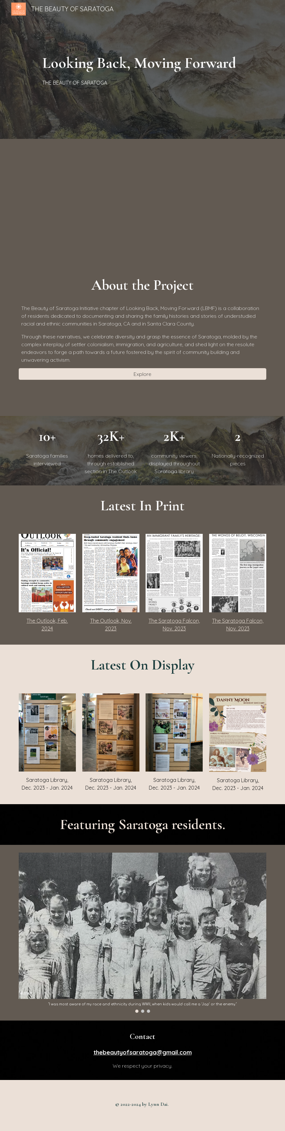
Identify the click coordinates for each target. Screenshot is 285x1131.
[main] (142, 69)
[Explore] (142, 374)
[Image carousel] (142, 933)
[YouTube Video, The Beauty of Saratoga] (142, 201)
